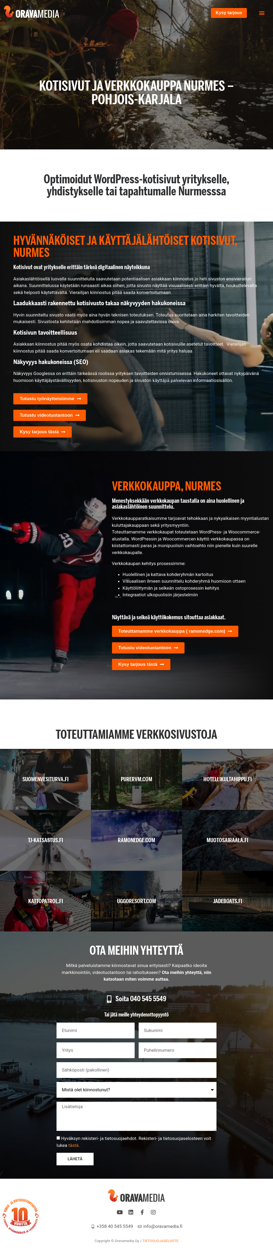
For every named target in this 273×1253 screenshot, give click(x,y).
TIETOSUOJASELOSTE (160, 1241)
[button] (262, 13)
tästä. (74, 1145)
